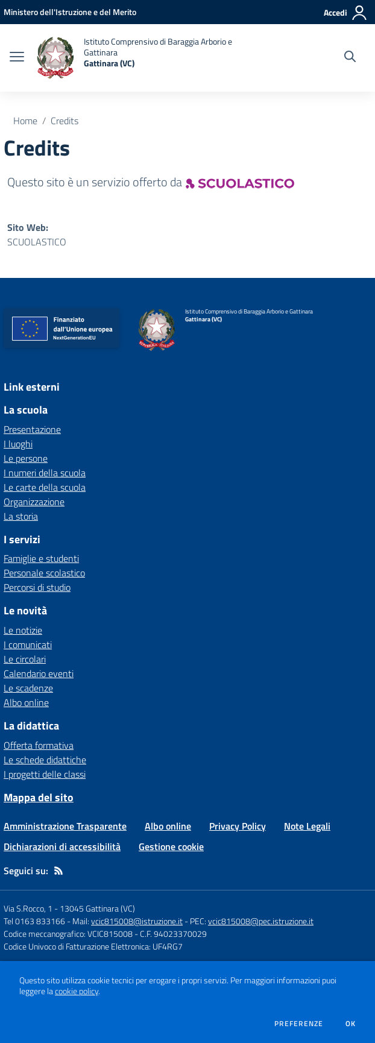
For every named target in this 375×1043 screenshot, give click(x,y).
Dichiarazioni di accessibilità (62, 846)
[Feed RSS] (58, 870)
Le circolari (25, 659)
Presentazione (32, 429)
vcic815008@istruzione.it (137, 921)
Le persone (26, 458)
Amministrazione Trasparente (65, 826)
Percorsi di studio (37, 587)
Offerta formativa (39, 745)
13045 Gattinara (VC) (97, 908)
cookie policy (76, 991)
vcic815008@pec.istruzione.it (261, 921)
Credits (64, 120)
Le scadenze (28, 688)
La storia (21, 516)
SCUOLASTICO (36, 242)
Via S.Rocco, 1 (28, 908)
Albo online (26, 702)
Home (25, 120)
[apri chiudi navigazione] (17, 58)
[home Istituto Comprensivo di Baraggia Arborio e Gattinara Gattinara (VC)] (141, 58)
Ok (350, 1023)
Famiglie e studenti (41, 558)
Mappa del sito (39, 797)
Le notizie (23, 630)
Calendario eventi (39, 673)
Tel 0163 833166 (34, 921)
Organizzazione (34, 501)
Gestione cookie (171, 846)
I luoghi (18, 443)
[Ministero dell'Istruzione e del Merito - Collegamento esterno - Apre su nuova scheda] (70, 11)
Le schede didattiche (45, 759)
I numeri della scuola (45, 472)
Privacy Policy (237, 826)
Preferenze (298, 1023)
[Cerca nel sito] (350, 58)
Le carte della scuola (45, 487)
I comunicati (28, 644)
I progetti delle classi (45, 774)
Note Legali (307, 826)
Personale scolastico (44, 573)
